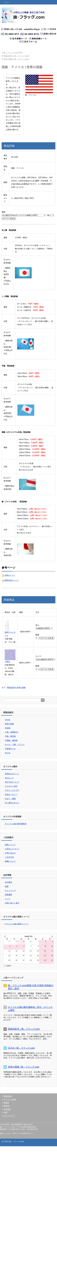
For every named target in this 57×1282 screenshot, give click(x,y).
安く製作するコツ (12, 803)
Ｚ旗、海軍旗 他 (11, 732)
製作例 (6, 1106)
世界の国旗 (9, 724)
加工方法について (12, 782)
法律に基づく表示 (12, 903)
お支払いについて (12, 849)
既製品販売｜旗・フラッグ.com (24, 1029)
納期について (10, 861)
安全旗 (7, 728)
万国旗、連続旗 (11, 740)
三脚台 (7, 662)
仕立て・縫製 (10, 799)
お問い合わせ (10, 853)
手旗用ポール (10, 749)
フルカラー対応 (11, 786)
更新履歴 (8, 895)
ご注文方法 (9, 857)
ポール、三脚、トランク (15, 745)
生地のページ (9, 575)
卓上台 (7, 753)
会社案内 (8, 882)
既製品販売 (8, 1096)
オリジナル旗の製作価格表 (15, 824)
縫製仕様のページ (11, 580)
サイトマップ (10, 890)
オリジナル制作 (10, 1099)
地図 (7, 886)
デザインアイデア (12, 790)
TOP (13, 53)
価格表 (6, 1103)
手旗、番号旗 (10, 736)
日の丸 (7, 720)
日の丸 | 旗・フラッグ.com (21, 1048)
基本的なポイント (12, 774)
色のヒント (9, 778)
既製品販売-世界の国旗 (16, 687)
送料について (10, 845)
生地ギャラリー (11, 794)
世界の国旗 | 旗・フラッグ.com (23, 1067)
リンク (7, 899)
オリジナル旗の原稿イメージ (16, 924)
